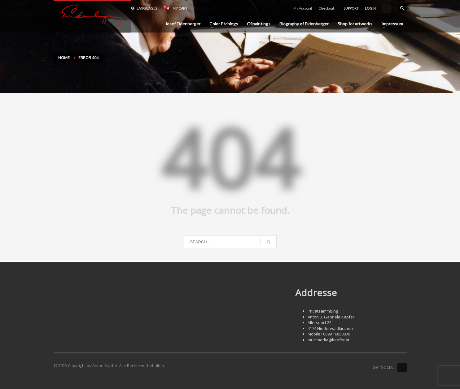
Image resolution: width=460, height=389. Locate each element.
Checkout (326, 8)
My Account (302, 8)
